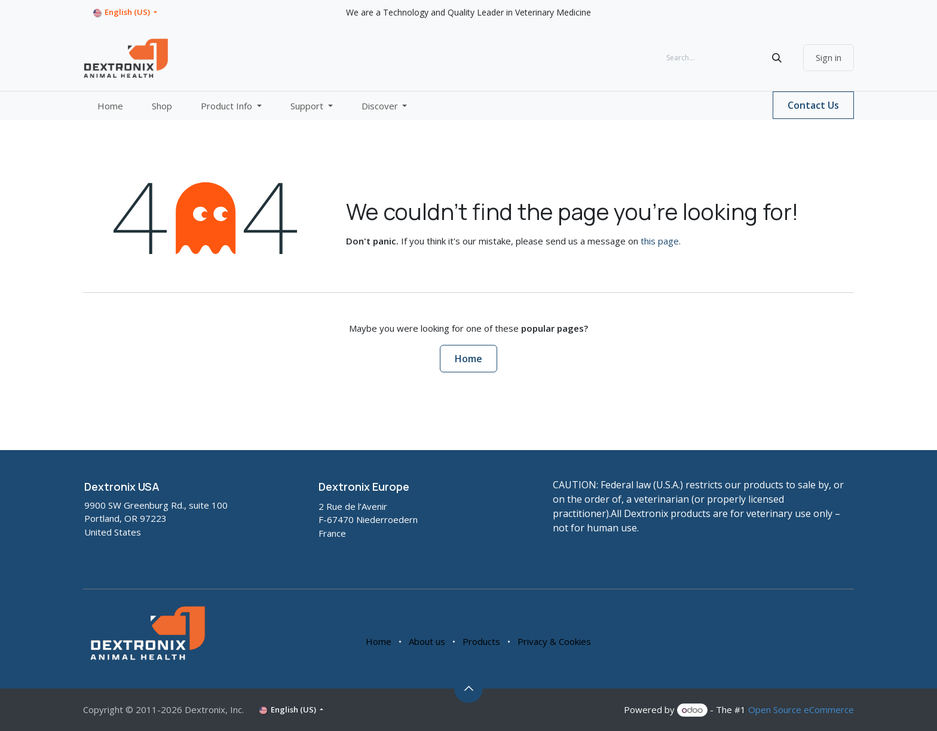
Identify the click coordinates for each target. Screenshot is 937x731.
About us (427, 641)
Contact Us (813, 105)
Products (481, 641)
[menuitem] (110, 106)
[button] (468, 688)
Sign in (828, 57)
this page (660, 241)
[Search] (777, 58)
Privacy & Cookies (554, 641)
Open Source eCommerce (801, 709)
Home (468, 358)
